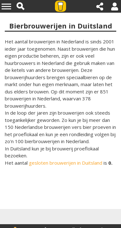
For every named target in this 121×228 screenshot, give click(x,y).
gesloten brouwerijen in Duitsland (65, 163)
